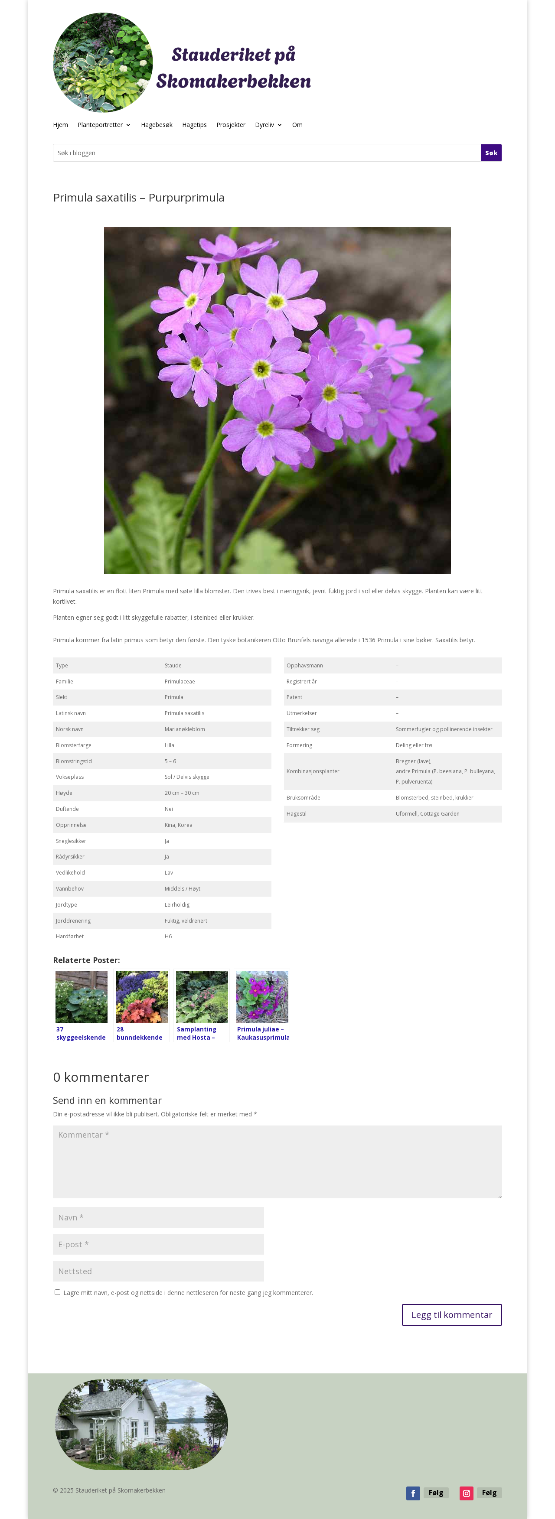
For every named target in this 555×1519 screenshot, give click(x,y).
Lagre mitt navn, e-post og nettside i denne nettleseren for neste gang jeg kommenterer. (188, 1292)
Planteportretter (100, 125)
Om (297, 125)
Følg (436, 1492)
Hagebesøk (157, 125)
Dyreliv (264, 125)
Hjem (60, 125)
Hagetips (194, 125)
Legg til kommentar (452, 1315)
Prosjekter (230, 125)
